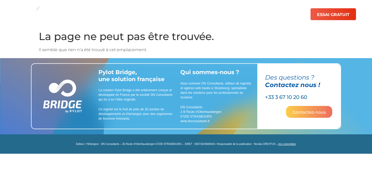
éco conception (287, 144)
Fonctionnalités (143, 14)
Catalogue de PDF (192, 14)
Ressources (261, 14)
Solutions (104, 14)
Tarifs (230, 14)
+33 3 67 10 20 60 (286, 97)
